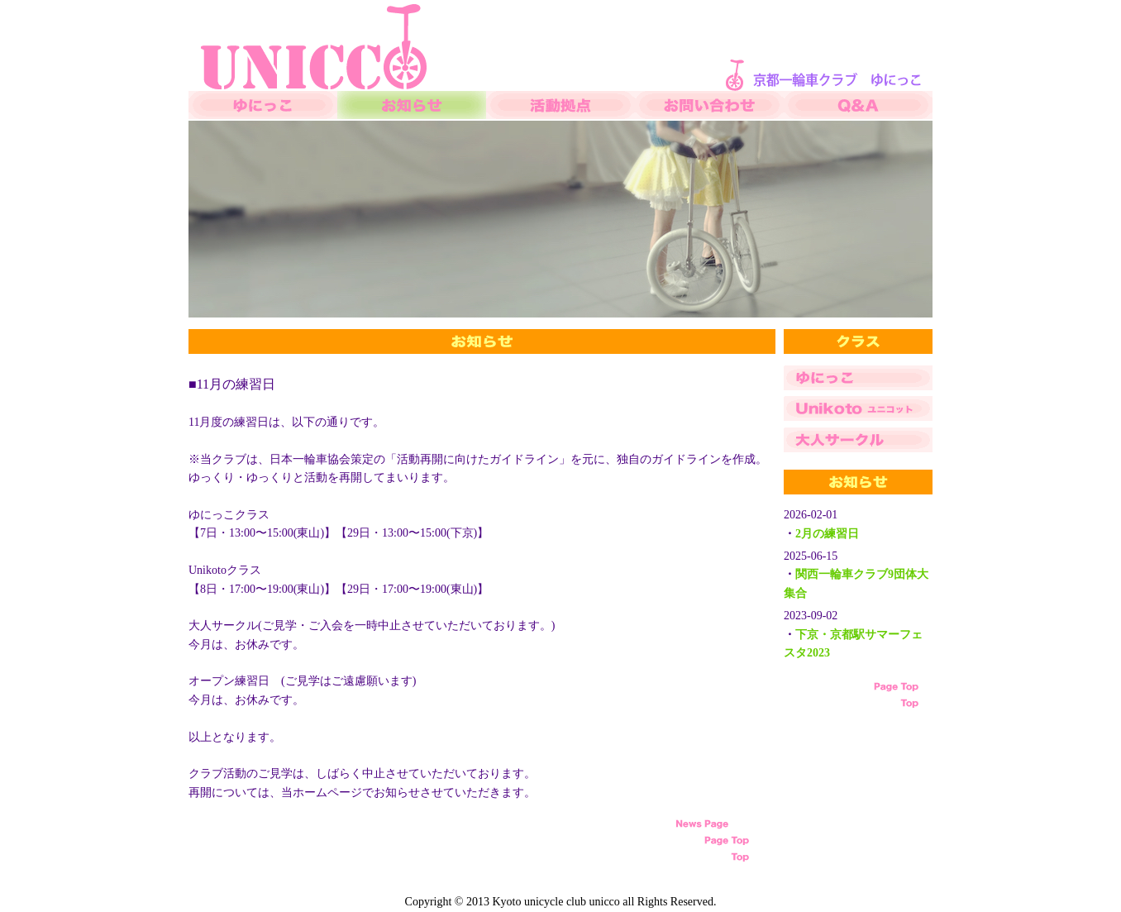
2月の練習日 (827, 534)
